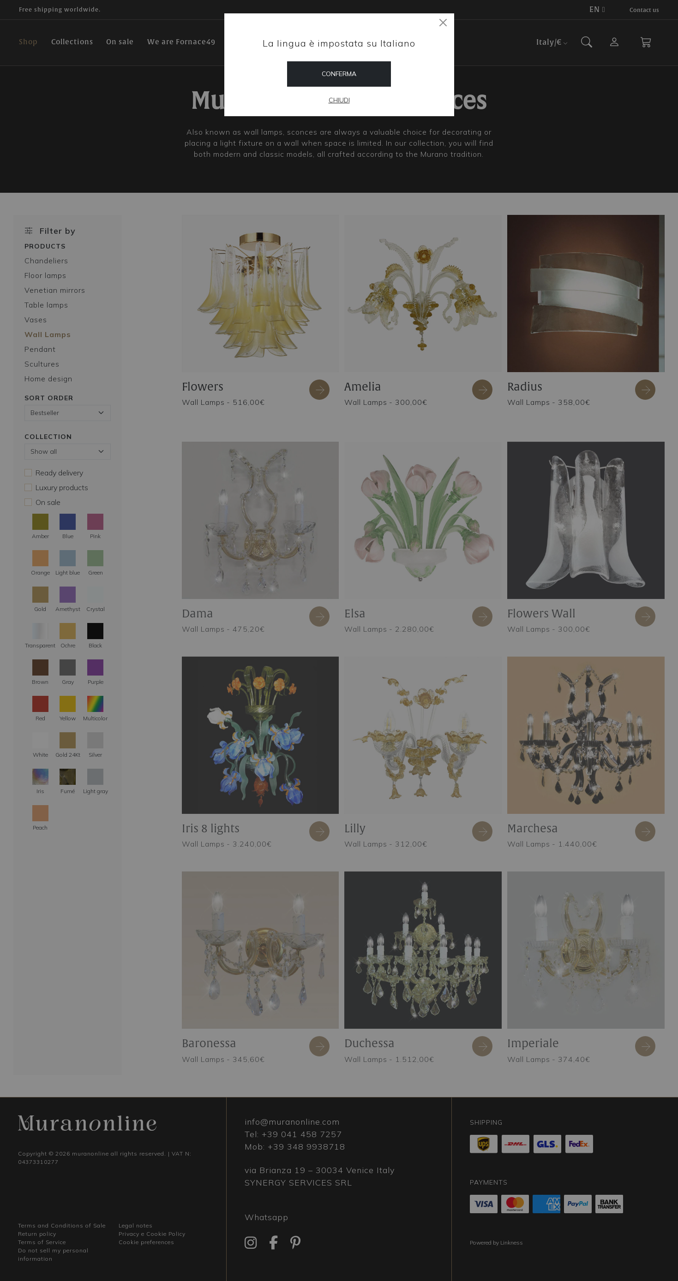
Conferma (339, 74)
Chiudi (339, 100)
